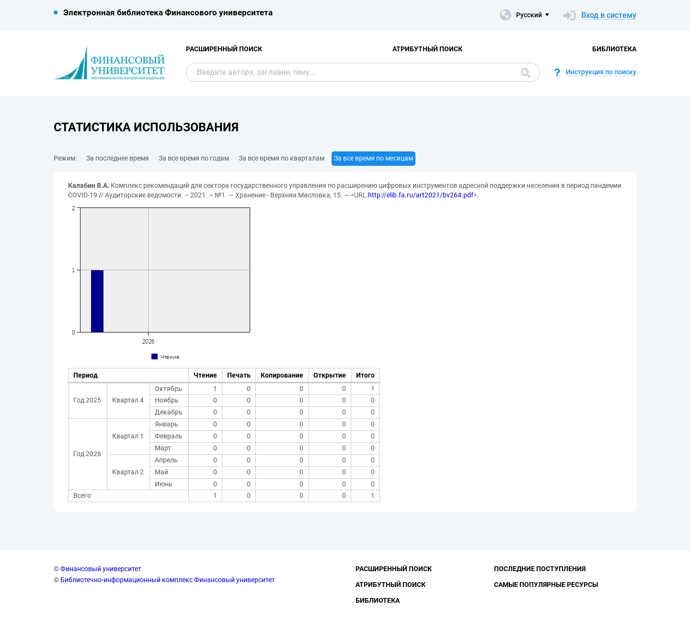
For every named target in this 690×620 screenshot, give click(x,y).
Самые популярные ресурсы (546, 584)
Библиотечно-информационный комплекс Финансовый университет (167, 580)
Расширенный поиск (224, 49)
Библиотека (614, 49)
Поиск (525, 73)
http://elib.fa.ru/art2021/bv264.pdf (420, 195)
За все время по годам (194, 158)
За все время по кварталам (281, 158)
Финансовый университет (100, 569)
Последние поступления (540, 569)
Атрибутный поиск (427, 49)
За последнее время (117, 158)
